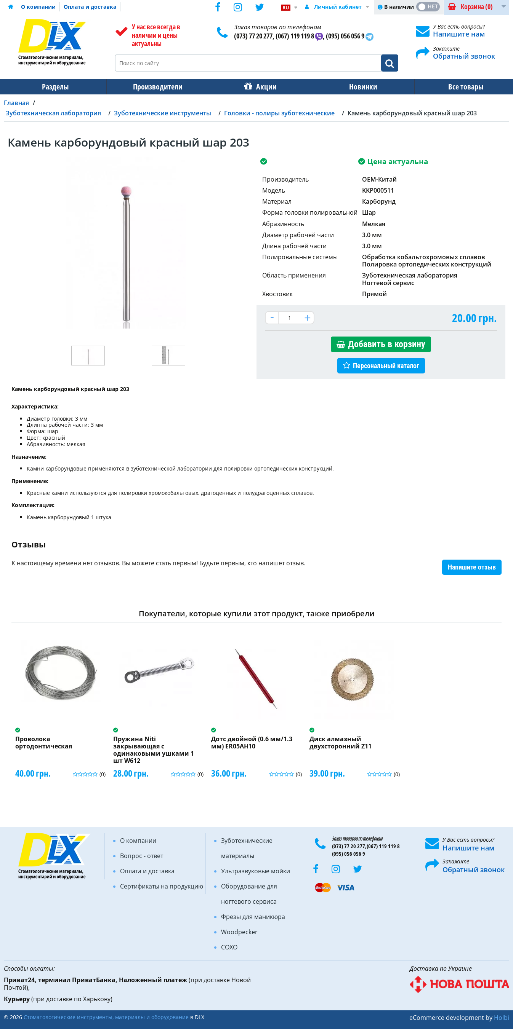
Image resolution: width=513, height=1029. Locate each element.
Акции (262, 86)
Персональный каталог (386, 366)
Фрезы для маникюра (253, 917)
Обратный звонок (464, 56)
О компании (38, 6)
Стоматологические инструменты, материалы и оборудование (106, 1017)
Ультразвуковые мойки (255, 871)
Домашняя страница (10, 6)
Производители (155, 86)
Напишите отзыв (472, 567)
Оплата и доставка (90, 6)
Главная (16, 103)
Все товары (458, 86)
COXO (229, 947)
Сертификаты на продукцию (161, 886)
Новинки (358, 86)
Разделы (54, 86)
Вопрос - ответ (141, 856)
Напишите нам (459, 33)
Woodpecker (239, 932)
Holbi (501, 1017)
